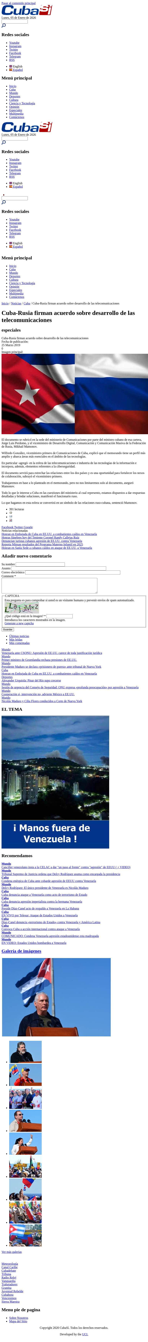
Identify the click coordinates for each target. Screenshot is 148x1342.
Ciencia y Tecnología (22, 103)
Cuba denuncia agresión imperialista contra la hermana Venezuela (42, 904)
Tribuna (6, 1277)
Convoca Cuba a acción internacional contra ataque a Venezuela (41, 932)
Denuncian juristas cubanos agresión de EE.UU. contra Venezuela (42, 541)
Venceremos (9, 1301)
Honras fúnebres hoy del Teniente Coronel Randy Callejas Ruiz (40, 537)
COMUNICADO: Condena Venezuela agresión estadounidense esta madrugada (50, 938)
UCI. (85, 1337)
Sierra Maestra (11, 1304)
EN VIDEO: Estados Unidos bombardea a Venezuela (34, 945)
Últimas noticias (19, 639)
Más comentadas (19, 645)
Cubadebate (9, 1273)
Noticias (16, 303)
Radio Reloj (9, 1280)
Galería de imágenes (21, 953)
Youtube (14, 42)
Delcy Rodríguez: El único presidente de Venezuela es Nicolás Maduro (45, 890)
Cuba (12, 89)
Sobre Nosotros (18, 1320)
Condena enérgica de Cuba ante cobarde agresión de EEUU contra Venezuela (49, 883)
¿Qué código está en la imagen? (25, 619)
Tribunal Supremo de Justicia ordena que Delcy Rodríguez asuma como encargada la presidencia (61, 877)
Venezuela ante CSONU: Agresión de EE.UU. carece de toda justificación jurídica (52, 655)
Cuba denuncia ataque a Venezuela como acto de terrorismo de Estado (44, 897)
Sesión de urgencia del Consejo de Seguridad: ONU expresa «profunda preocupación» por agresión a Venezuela (70, 690)
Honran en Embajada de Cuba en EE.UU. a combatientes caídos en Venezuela (49, 534)
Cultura (13, 99)
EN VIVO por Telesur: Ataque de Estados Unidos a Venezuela (40, 918)
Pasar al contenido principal (19, 3)
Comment (9, 576)
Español (16, 69)
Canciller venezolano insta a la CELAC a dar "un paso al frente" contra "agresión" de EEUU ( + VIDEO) (66, 870)
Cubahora (7, 1297)
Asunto (6, 568)
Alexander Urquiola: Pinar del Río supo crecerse (31, 683)
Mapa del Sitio (18, 1324)
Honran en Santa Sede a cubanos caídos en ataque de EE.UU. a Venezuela (47, 547)
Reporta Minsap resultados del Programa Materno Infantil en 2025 (42, 544)
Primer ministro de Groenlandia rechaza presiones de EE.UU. (39, 662)
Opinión (14, 106)
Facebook (15, 53)
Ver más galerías (12, 1254)
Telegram (15, 56)
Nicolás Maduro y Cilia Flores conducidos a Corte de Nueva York (42, 704)
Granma (6, 1290)
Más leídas (15, 642)
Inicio (12, 86)
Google (28, 527)
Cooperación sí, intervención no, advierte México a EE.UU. (38, 697)
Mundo (13, 93)
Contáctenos (16, 117)
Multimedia (16, 113)
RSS (12, 60)
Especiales (15, 110)
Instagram (15, 46)
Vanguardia (8, 1283)
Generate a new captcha (19, 626)
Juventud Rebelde (12, 1294)
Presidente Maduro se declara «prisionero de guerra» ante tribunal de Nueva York (51, 669)
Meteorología (10, 1266)
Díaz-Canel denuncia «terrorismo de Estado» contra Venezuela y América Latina (51, 925)
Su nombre (9, 564)
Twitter (13, 49)
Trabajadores (9, 1287)
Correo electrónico (13, 572)
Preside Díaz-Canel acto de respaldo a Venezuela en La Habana (40, 911)
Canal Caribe (10, 1270)
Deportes (14, 96)
